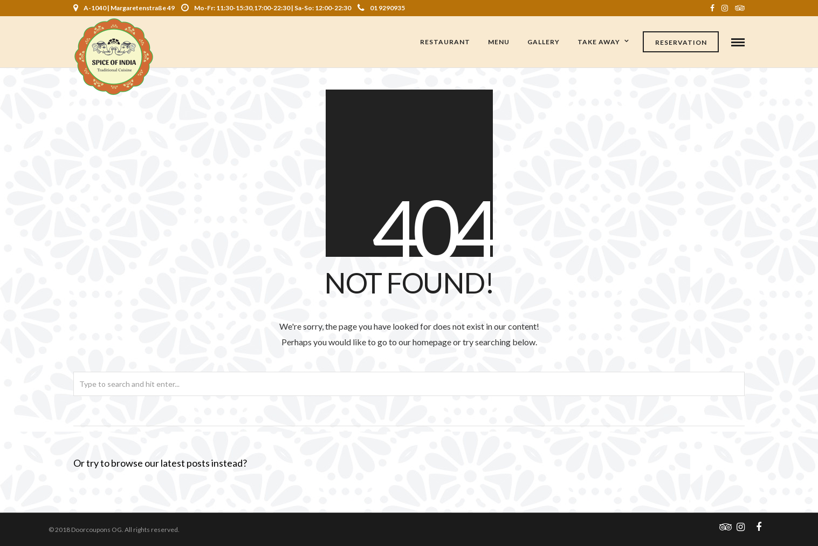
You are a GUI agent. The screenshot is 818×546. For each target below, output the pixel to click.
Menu (499, 42)
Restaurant (445, 42)
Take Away (599, 42)
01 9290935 (381, 8)
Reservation (681, 42)
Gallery (543, 42)
